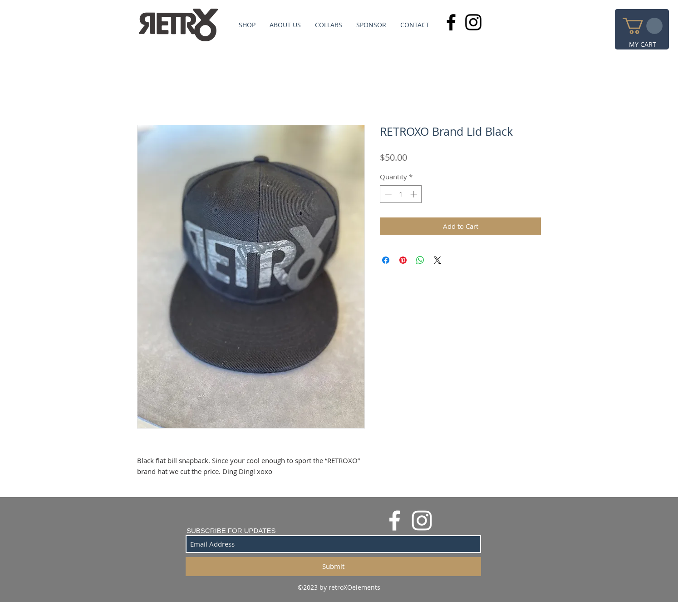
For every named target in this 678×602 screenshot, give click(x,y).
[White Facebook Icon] (394, 520)
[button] (643, 26)
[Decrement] (387, 194)
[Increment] (414, 194)
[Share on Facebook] (385, 260)
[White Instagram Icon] (421, 520)
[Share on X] (437, 260)
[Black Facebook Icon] (451, 22)
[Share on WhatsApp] (420, 260)
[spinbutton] (400, 194)
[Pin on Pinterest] (403, 260)
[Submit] (333, 566)
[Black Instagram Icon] (473, 22)
